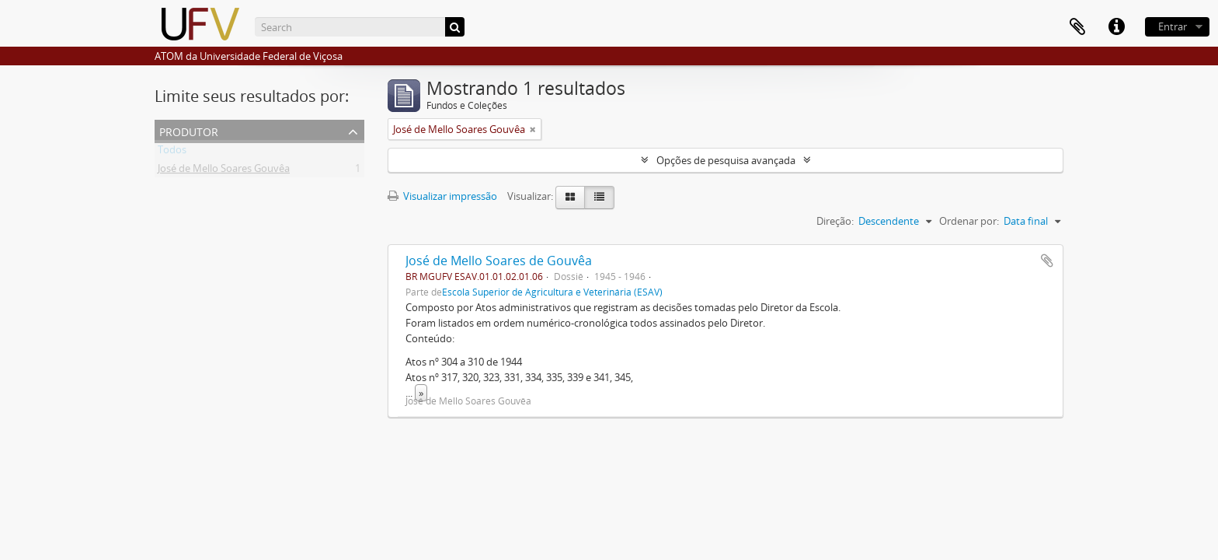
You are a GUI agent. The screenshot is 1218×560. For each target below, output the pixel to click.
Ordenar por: (969, 221)
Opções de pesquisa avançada (725, 160)
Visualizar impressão (442, 196)
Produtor (188, 130)
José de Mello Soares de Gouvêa (498, 260)
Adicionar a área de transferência (1047, 260)
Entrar (1172, 26)
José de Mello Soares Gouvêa (224, 171)
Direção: (835, 221)
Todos (172, 152)
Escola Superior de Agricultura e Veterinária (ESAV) (552, 291)
